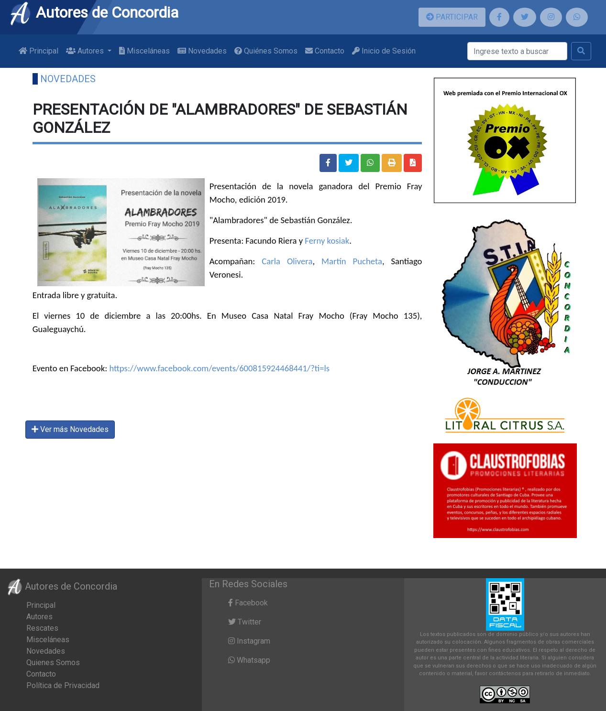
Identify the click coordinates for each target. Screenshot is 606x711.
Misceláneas (144, 50)
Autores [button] (86, 50)
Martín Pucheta (351, 261)
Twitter (244, 621)
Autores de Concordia (93, 12)
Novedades (202, 50)
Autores (39, 616)
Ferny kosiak (327, 240)
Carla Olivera (287, 261)
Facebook (248, 602)
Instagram (249, 641)
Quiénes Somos (265, 50)
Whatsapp (249, 660)
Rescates (42, 628)
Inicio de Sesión (384, 50)
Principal (38, 50)
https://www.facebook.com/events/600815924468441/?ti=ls (219, 368)
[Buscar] (517, 51)
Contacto (324, 50)
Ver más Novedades (70, 429)
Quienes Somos (53, 662)
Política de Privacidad (62, 685)
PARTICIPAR (452, 17)
